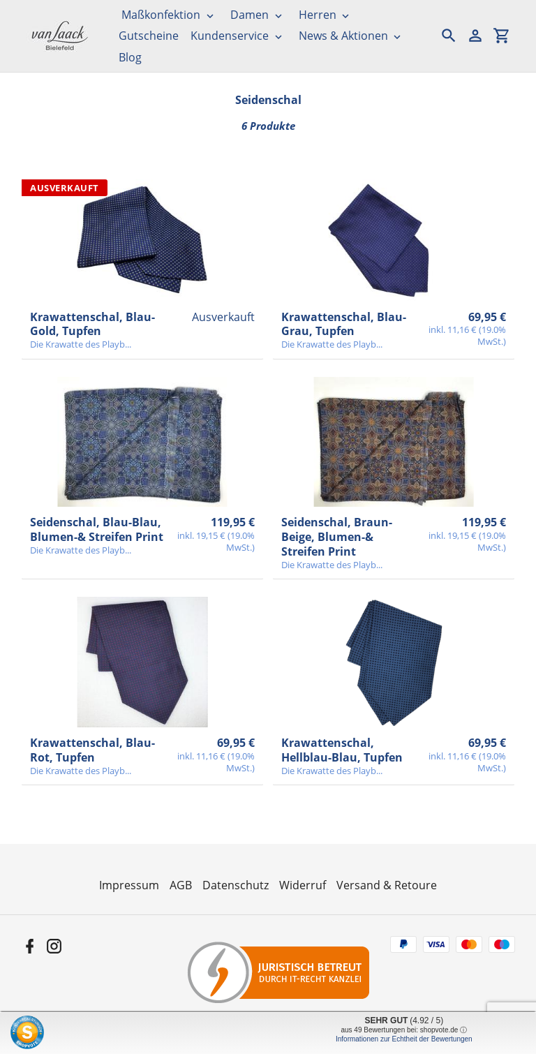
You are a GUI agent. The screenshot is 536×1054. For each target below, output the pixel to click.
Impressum (129, 885)
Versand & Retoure (386, 885)
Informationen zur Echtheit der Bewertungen (404, 1039)
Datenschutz (235, 885)
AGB (181, 885)
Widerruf (302, 885)
